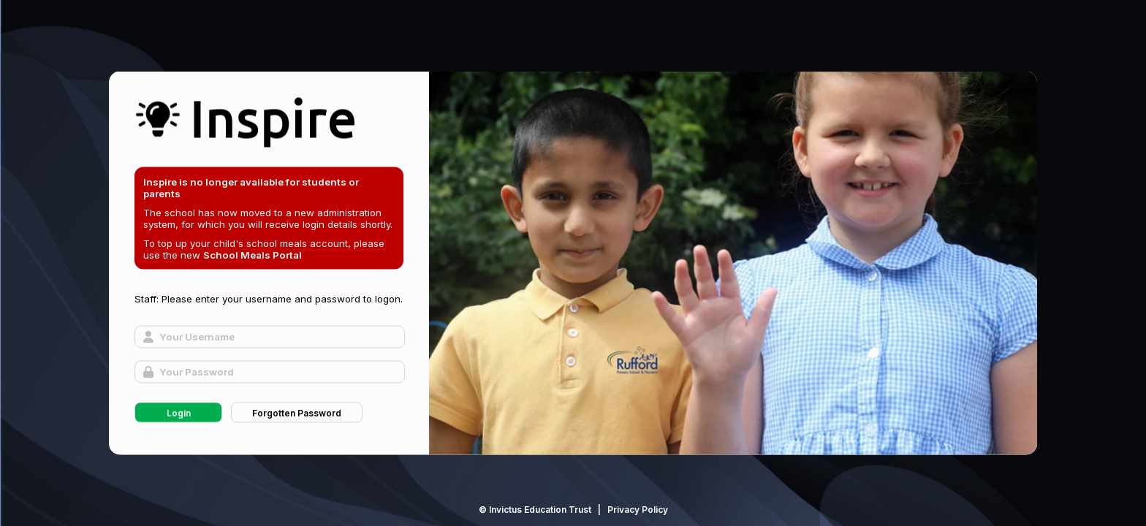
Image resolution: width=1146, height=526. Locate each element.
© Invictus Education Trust (535, 509)
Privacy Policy (637, 509)
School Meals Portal (252, 255)
